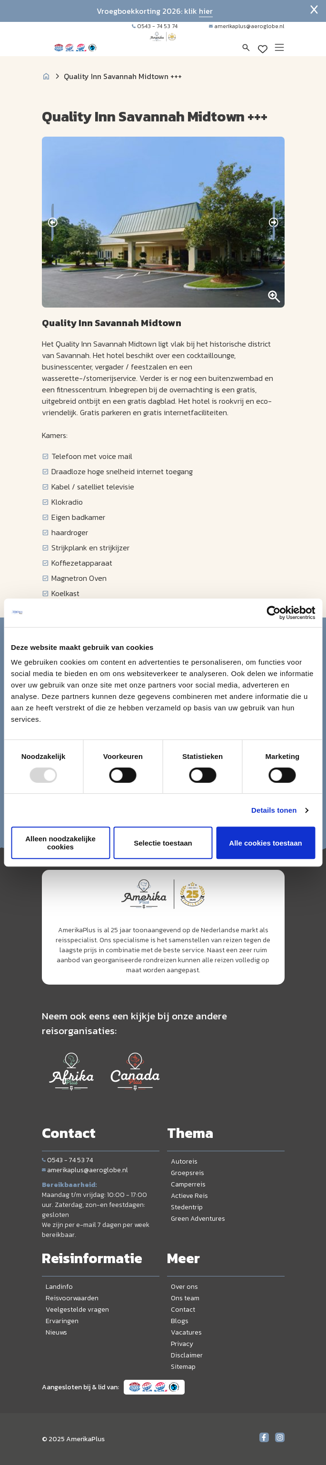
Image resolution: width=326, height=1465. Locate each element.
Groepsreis (187, 1173)
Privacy (182, 1344)
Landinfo (59, 1287)
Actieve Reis (189, 1196)
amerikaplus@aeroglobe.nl (246, 26)
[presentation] (52, 222)
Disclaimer (187, 1355)
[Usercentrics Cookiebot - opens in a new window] (273, 613)
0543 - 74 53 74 (155, 26)
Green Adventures (198, 1219)
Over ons (184, 1287)
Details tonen (273, 810)
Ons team (185, 1298)
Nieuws (56, 1332)
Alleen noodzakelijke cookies (60, 843)
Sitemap (183, 1367)
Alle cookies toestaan (265, 843)
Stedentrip (187, 1207)
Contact (183, 1310)
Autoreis (184, 1161)
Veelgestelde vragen (77, 1310)
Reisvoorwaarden (72, 1298)
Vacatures (186, 1332)
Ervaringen (62, 1321)
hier (206, 11)
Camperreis (188, 1184)
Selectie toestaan (163, 843)
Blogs (179, 1321)
